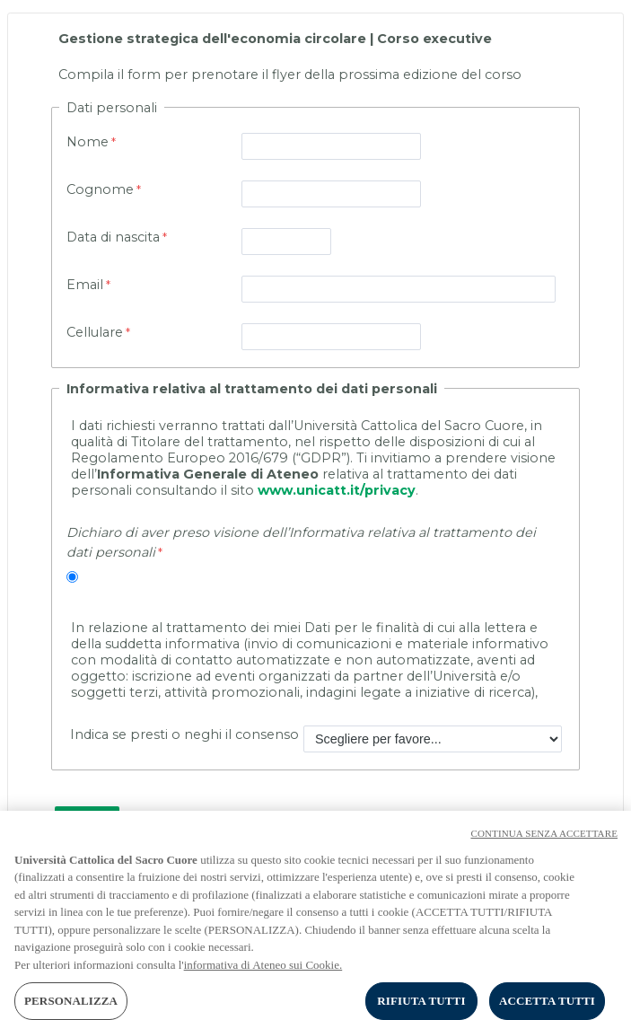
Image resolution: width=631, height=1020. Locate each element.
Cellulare (94, 332)
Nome (87, 142)
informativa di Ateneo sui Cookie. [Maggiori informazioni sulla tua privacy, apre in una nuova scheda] (263, 974)
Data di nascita (113, 237)
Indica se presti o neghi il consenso (182, 734)
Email (84, 285)
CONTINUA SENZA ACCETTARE (544, 843)
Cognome (100, 189)
